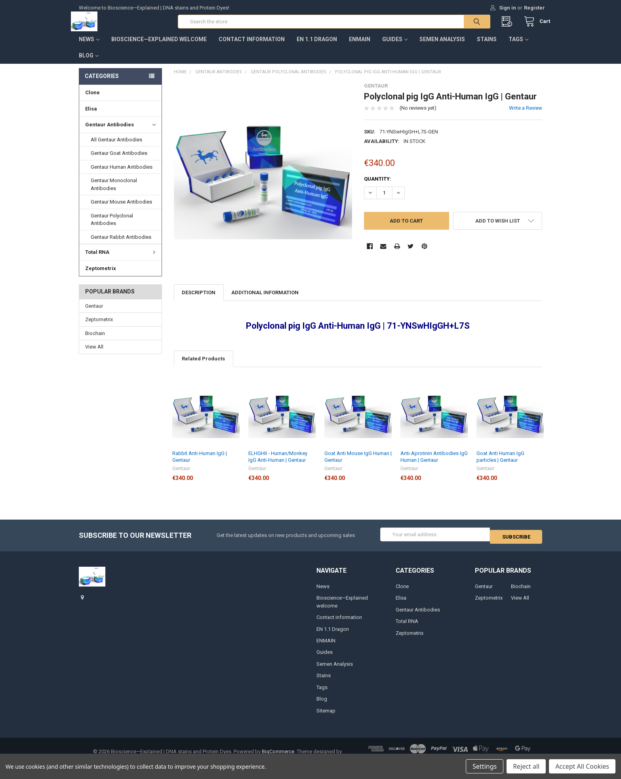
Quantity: (377, 186)
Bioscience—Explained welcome (159, 47)
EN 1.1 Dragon (317, 47)
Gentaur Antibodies (120, 132)
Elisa (91, 117)
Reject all (526, 766)
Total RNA (121, 260)
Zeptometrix (100, 276)
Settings (484, 766)
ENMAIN (359, 47)
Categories (102, 84)
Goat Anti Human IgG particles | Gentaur (500, 464)
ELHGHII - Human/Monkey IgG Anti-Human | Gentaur (277, 464)
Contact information (252, 47)
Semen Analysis (442, 47)
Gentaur (94, 314)
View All (94, 355)
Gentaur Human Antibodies (121, 175)
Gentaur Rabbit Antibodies (121, 245)
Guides (395, 47)
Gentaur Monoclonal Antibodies (114, 192)
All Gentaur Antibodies (116, 147)
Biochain (95, 341)
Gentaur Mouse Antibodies (121, 210)
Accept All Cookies (582, 766)
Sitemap (325, 716)
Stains (487, 47)
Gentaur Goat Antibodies (119, 161)
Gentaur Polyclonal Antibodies (112, 227)
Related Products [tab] (203, 367)
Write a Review (525, 116)
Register (534, 8)
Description (198, 300)
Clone (92, 100)
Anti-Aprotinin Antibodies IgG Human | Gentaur (434, 464)
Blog (89, 63)
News (89, 47)
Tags (518, 47)
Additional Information (265, 300)
